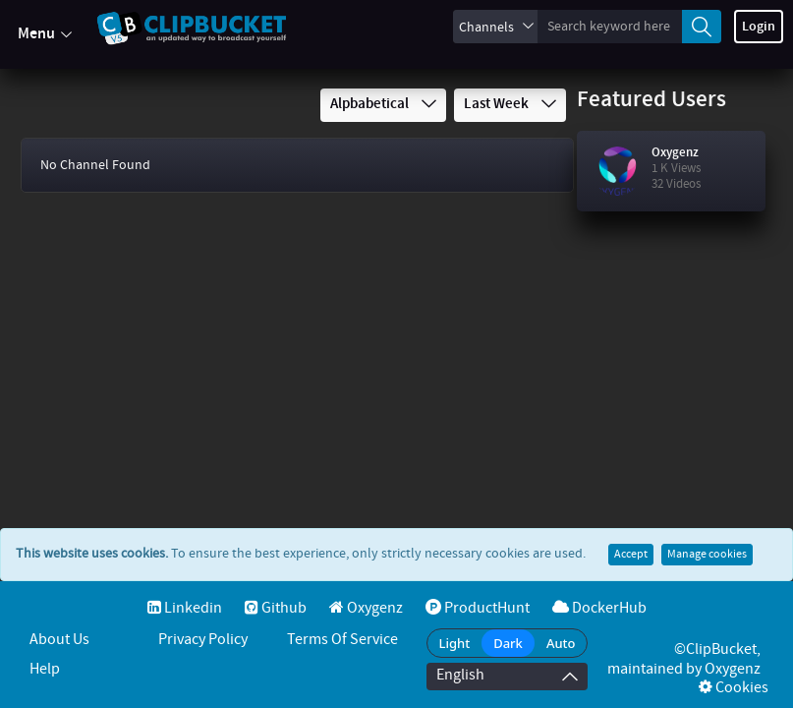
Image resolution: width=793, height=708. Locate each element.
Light (455, 643)
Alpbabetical (383, 104)
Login (758, 26)
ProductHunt (477, 608)
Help (44, 669)
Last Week (510, 104)
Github (276, 608)
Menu (45, 34)
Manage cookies (707, 516)
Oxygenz (675, 152)
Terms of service (342, 639)
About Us (59, 639)
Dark (508, 643)
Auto (561, 643)
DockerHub (599, 608)
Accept (631, 516)
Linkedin (184, 608)
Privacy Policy (203, 639)
